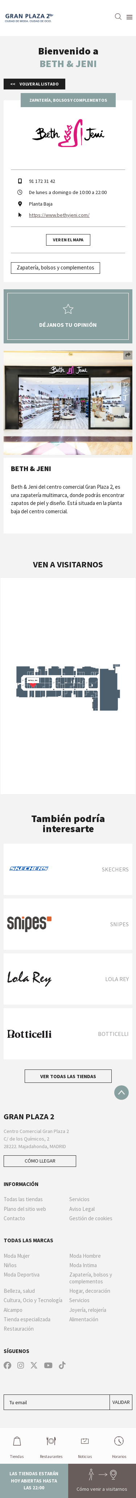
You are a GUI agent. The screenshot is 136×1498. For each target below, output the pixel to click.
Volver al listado (39, 84)
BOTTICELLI (113, 1034)
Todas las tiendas (23, 1199)
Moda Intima (83, 1265)
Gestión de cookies (90, 1218)
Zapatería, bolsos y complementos (55, 267)
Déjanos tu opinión (68, 316)
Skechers (115, 869)
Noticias (85, 1445)
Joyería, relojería (87, 1310)
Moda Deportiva (22, 1274)
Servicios (79, 1199)
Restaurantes (51, 1445)
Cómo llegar (40, 1160)
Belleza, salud (19, 1291)
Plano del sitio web (25, 1209)
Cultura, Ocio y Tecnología (33, 1300)
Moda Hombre (85, 1256)
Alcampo (13, 1310)
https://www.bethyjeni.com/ (59, 215)
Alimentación (83, 1319)
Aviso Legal (82, 1209)
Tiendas (17, 1445)
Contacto (14, 1218)
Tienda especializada (27, 1319)
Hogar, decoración (89, 1291)
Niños (10, 1265)
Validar (121, 1402)
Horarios (119, 1445)
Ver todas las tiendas (68, 1076)
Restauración (19, 1329)
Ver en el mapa (68, 239)
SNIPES (119, 924)
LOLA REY (117, 979)
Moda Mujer (17, 1256)
